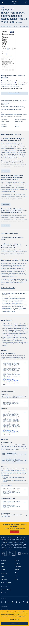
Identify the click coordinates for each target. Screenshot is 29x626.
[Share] (22, 70)
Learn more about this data (11, 67)
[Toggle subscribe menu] (26, 2)
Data (2, 574)
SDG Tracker (4, 587)
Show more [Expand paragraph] (6, 171)
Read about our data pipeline (8, 287)
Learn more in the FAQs (14, 93)
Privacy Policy (12, 616)
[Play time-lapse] (3, 64)
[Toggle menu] (2, 2)
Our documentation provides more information (16, 478)
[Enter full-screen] (26, 70)
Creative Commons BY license (9, 340)
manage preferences (21, 616)
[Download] (19, 70)
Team (16, 581)
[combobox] (22, 2)
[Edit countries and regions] (25, 37)
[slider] (10, 63)
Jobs (16, 584)
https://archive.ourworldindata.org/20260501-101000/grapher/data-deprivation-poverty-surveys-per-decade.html (11, 381)
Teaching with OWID (6, 591)
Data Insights (4, 601)
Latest (2, 584)
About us (17, 571)
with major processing (6, 116)
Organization (18, 574)
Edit (25, 36)
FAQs (15, 26)
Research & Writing (6, 597)
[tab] (3, 37)
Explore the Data (6, 26)
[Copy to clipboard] (23, 363)
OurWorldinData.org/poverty (7, 70)
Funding (17, 577)
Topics (2, 571)
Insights (3, 577)
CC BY (15, 70)
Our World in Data (14, 2)
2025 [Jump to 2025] (25, 63)
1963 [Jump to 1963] (7, 63)
